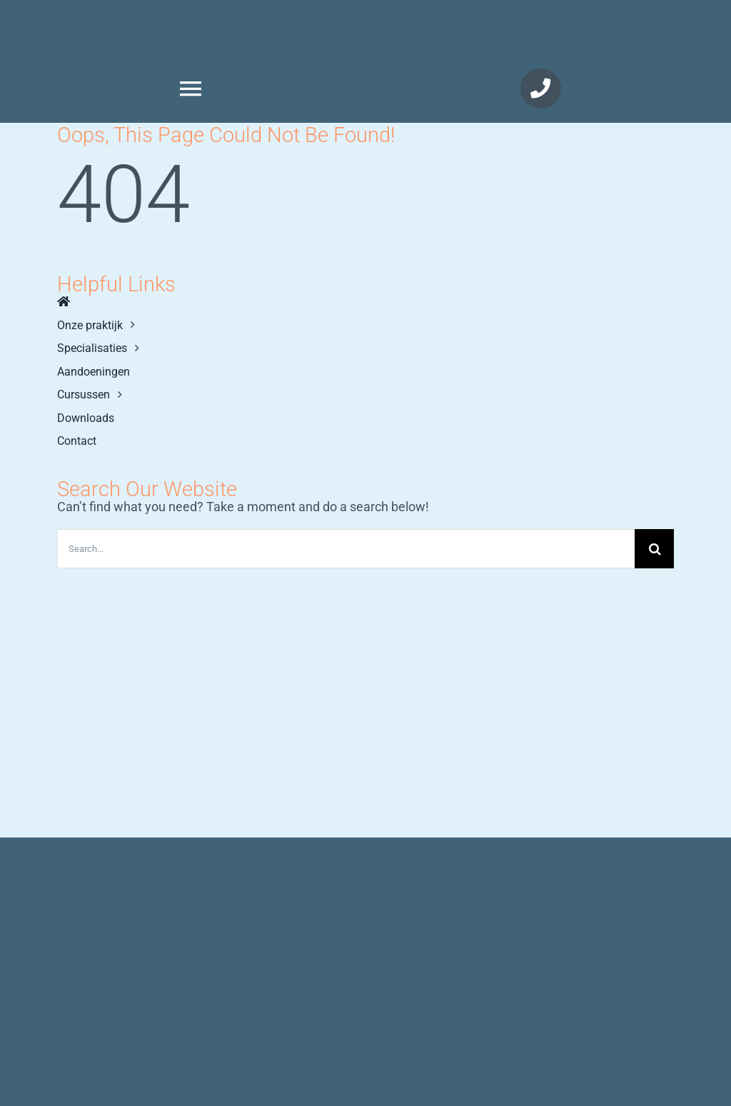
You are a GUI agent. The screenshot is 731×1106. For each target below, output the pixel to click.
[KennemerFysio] (190, 20)
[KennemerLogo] (540, 21)
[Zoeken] (654, 548)
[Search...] (346, 548)
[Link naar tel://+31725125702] (540, 89)
